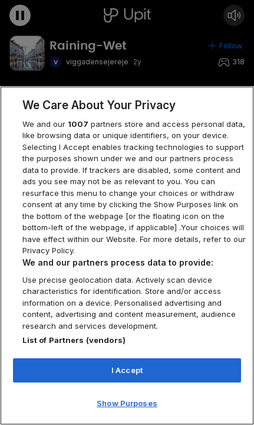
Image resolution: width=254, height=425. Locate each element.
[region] (127, 255)
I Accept (127, 370)
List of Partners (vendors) (74, 340)
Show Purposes (127, 403)
